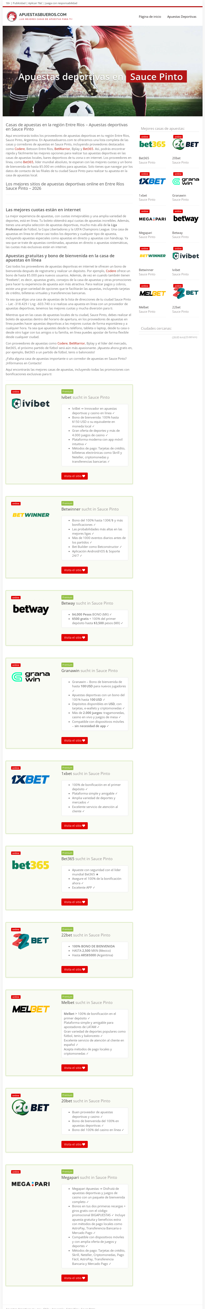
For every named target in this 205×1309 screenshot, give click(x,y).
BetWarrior (62, 149)
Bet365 (88, 149)
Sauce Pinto (99, 397)
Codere (20, 149)
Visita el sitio (74, 476)
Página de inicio (150, 16)
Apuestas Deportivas (181, 16)
